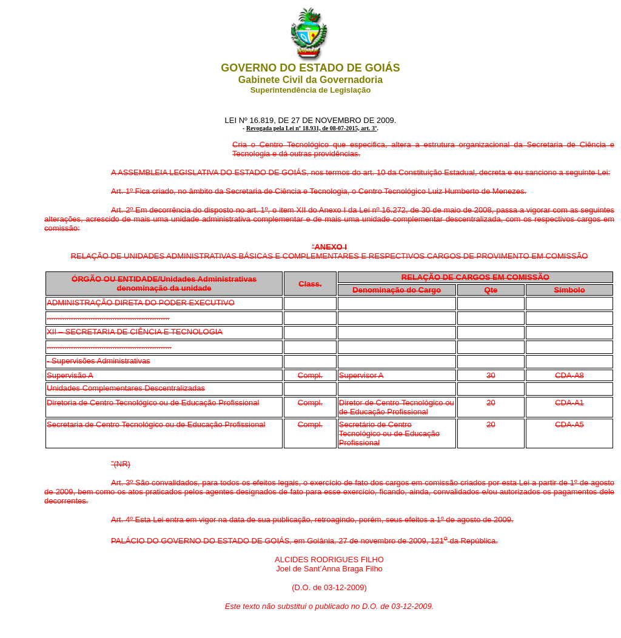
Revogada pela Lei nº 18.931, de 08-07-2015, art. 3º (311, 128)
